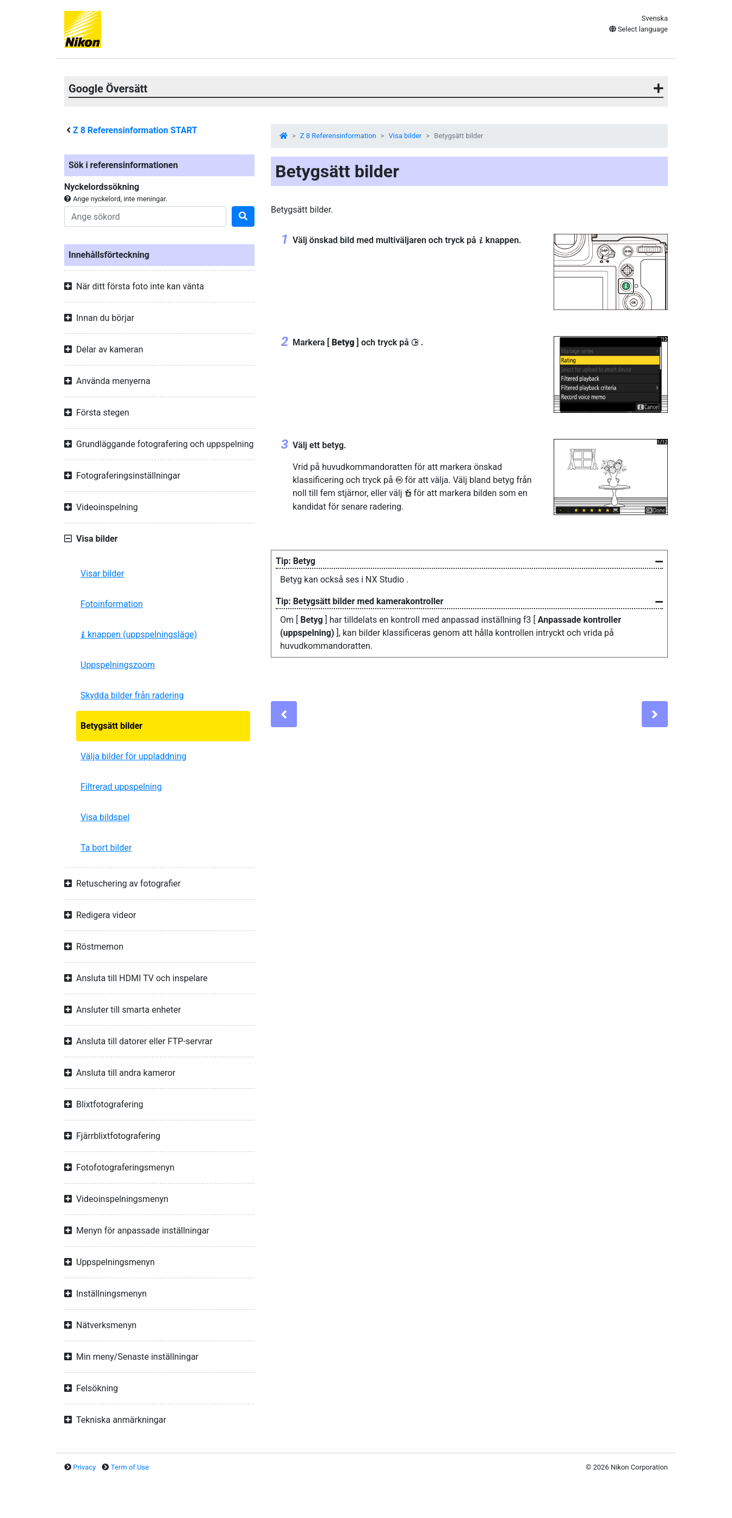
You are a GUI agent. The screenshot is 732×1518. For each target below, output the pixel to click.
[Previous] (284, 714)
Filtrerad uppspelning (121, 787)
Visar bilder (102, 573)
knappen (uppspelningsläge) (138, 634)
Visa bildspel (104, 817)
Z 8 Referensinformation (338, 136)
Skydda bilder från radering (132, 695)
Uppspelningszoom (117, 665)
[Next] (655, 714)
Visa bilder (405, 136)
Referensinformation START (135, 130)
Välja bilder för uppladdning (133, 756)
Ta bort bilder (106, 847)
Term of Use (130, 1467)
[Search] (145, 216)
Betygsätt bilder (111, 726)
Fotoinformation (111, 604)
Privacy (84, 1467)
